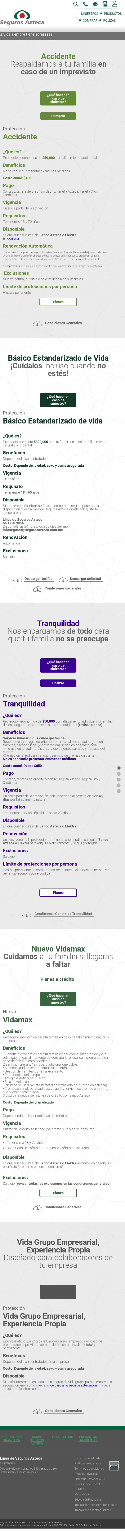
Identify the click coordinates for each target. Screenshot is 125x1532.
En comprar (12, 238)
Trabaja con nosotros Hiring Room (96, 1504)
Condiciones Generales (89, 1484)
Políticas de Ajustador (88, 1463)
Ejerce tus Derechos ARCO (90, 1478)
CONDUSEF (81, 1489)
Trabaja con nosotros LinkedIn (93, 1510)
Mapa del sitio (83, 1494)
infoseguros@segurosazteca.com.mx (19, 1472)
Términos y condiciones (89, 1468)
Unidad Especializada (87, 1458)
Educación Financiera (88, 1499)
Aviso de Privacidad (86, 1473)
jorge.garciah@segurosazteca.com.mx (74, 1385)
